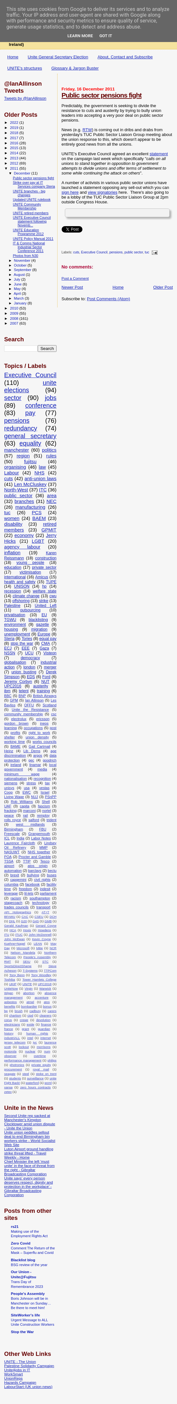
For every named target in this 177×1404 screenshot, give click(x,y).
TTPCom (50, 970)
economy (24, 535)
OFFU (29, 705)
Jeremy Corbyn (18, 681)
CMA (45, 643)
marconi (29, 811)
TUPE (51, 582)
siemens (10, 783)
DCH (53, 916)
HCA (13, 930)
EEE (26, 648)
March (19, 298)
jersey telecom (15, 1042)
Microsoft (23, 948)
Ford (46, 677)
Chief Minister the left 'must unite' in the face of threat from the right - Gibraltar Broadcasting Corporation (29, 1167)
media (42, 769)
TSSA (8, 861)
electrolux (19, 719)
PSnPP (51, 797)
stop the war (22, 643)
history (8, 1033)
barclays (34, 870)
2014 (14, 153)
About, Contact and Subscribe (125, 57)
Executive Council (94, 252)
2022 (14, 122)
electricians (12, 1024)
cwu (53, 596)
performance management (23, 1060)
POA (8, 857)
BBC (8, 696)
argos (37, 755)
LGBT (38, 541)
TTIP (27, 861)
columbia (11, 884)
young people (30, 562)
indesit (45, 889)
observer (10, 1056)
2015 (14, 148)
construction (46, 558)
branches (24, 501)
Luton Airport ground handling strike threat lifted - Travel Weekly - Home (28, 1153)
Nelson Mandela (23, 952)
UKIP (12, 984)
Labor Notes (41, 838)
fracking (10, 811)
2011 (14, 168)
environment (15, 624)
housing (11, 629)
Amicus (41, 577)
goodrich (50, 760)
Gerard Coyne (46, 925)
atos (47, 1002)
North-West (16, 489)
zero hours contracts (35, 1087)
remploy (43, 815)
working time (14, 742)
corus (8, 1020)
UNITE (27, 984)
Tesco (45, 861)
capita (24, 806)
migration (39, 629)
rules (51, 455)
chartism (15, 1015)
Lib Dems (31, 751)
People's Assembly (37, 957)
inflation (12, 552)
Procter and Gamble (35, 857)
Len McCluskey (30, 484)
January (21, 303)
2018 (14, 133)
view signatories (103, 192)
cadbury (35, 1011)
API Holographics (17, 912)
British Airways (44, 696)
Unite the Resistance (30, 709)
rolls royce (12, 820)
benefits (9, 1006)
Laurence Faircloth (19, 843)
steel (25, 1074)
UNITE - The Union (20, 1361)
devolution (43, 1020)
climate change (26, 596)
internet (45, 1038)
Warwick (45, 988)
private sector (44, 567)
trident (52, 820)
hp (44, 586)
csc (54, 714)
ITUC (19, 934)
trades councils (16, 907)
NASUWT (11, 852)
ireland (16, 765)
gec (31, 760)
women (11, 518)
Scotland (49, 705)
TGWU (10, 619)
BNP (22, 696)
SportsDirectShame (18, 966)
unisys (9, 788)
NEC (51, 501)
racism (16, 898)
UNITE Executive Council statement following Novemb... (32, 221)
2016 (14, 143)
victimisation (30, 572)
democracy (30, 658)
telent (23, 691)
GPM (14, 700)
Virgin (29, 988)
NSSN (9, 653)
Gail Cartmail (39, 746)
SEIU (26, 961)
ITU (6, 934)
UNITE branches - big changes (29, 193)
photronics (17, 1065)
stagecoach (13, 903)
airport (9, 866)
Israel (45, 792)
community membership (23, 714)
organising (15, 467)
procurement (13, 1069)
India (20, 838)
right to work (39, 733)
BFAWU (9, 916)
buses (52, 875)
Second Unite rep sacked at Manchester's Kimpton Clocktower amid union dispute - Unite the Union (29, 1121)
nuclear (30, 1051)
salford (33, 820)
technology (41, 903)
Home (13, 57)
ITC (43, 489)
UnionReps (13, 1378)
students (15, 1078)
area (52, 495)
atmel (30, 1002)
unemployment (17, 634)
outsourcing (30, 610)
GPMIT (49, 529)
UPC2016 (12, 686)
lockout (24, 1047)
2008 (14, 318)
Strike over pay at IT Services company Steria (34, 184)
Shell (46, 802)
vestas (44, 788)
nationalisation (15, 778)
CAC (24, 916)
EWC (26, 792)
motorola (10, 1051)
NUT (45, 681)
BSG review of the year (29, 1265)
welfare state (45, 591)
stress (31, 783)
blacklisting (38, 619)
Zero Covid (20, 1243)
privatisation (14, 615)
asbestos (10, 1002)
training (43, 691)
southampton (39, 898)
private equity (41, 1065)
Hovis (27, 930)
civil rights (42, 879)
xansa (8, 1087)
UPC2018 (44, 984)
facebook (32, 884)
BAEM (39, 518)
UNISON (21, 586)
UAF (7, 806)
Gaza (44, 648)
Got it (105, 35)
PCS (37, 512)
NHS (39, 472)
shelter (9, 737)
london (29, 667)
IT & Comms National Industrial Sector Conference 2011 (29, 247)
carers (52, 1011)
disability (13, 524)
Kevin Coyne (41, 939)
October (21, 265)
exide (31, 1024)
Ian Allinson (34, 700)
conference (41, 405)
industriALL (12, 1038)
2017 (14, 138)
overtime (40, 1056)
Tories (27, 638)
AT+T (45, 912)
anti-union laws (41, 478)
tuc (147, 252)
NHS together (39, 852)
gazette (42, 624)
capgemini (18, 879)
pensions (116, 252)
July (17, 279)
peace (9, 815)
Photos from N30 (25, 256)
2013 (14, 158)
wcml (48, 1083)
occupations (33, 728)
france (8, 1029)
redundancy (20, 428)
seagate (9, 1074)
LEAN (38, 943)
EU (44, 615)
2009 (14, 313)
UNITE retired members (31, 213)
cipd (30, 1015)
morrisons (43, 1047)
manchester (16, 450)
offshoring (21, 601)
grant (25, 1029)
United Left (46, 605)
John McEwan (14, 939)
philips (52, 1060)
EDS (31, 677)
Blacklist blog (23, 1260)
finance (46, 1024)
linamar (35, 765)
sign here (70, 192)
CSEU (39, 916)
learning (10, 728)
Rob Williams (22, 802)
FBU (42, 829)
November (22, 260)
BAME (15, 746)
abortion (29, 993)
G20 (24, 921)
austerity (40, 686)
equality (30, 443)
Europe (44, 634)
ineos (44, 723)
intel (30, 1038)
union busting (24, 672)
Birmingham (13, 829)
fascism (44, 806)
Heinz (8, 751)
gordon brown (16, 723)
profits (15, 733)
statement (159, 153)
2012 (14, 163)
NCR (53, 948)
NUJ (34, 797)
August (20, 275)
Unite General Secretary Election (58, 57)
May (18, 289)
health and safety (19, 582)
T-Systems (30, 970)
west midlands (30, 824)
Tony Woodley (41, 975)
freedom (25, 889)
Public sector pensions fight (102, 95)
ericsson (42, 719)
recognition (42, 778)
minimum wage (22, 774)
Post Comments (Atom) (108, 298)
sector (12, 397)
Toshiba (9, 979)
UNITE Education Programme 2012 (28, 232)
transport (43, 907)
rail (25, 815)
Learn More (80, 35)
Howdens (44, 930)
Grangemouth (39, 834)
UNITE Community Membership (27, 206)
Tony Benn (17, 975)
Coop (8, 792)
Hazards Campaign (20, 1382)
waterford (32, 1083)
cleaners (45, 1015)
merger (50, 667)
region (23, 455)
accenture (41, 997)
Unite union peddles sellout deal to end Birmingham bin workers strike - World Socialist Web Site (29, 1138)
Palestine (12, 605)
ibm (7, 691)
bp (6, 1011)
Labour (11, 472)
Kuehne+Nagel (14, 943)
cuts (76, 252)
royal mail (41, 1069)
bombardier (29, 1006)
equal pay (48, 638)
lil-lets (28, 893)
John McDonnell (40, 934)
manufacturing (30, 507)
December (22, 173)
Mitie (39, 948)
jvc (35, 1042)
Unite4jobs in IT (17, 1370)
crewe (24, 1020)
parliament (48, 893)
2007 (14, 323)
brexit (14, 875)
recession (12, 591)
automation (13, 870)
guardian (44, 1029)
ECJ (8, 648)
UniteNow (11, 988)
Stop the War (22, 1332)
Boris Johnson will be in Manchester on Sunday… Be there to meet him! (31, 1303)
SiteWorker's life (25, 1315)
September (23, 270)
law (42, 467)
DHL (12, 921)
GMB (48, 921)
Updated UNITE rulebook (31, 199)
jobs (50, 397)
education (12, 567)
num (47, 1051)
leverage (11, 893)
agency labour (22, 546)
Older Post (163, 287)
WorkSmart (13, 1374)
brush (19, 1011)
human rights (37, 1033)
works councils (45, 742)
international (15, 577)
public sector (134, 252)
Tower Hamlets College (39, 979)
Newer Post (72, 287)
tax (47, 783)
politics (49, 450)
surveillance (35, 1078)
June (18, 284)
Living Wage (14, 797)
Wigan (8, 993)
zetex (8, 1091)
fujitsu (30, 461)
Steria (9, 638)
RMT (7, 961)
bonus (47, 1006)
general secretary (30, 435)
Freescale (12, 834)
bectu (52, 870)
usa (27, 788)
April (18, 293)
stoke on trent (46, 1074)
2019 (14, 127)
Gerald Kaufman (16, 925)
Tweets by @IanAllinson (25, 98)
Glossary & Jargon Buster (75, 68)
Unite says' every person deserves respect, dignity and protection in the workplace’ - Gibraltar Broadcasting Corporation (28, 1186)
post (53, 728)
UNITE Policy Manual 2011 (33, 239)
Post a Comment (75, 278)
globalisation (15, 662)
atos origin (38, 866)
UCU (29, 653)
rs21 (15, 1226)
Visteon (50, 653)
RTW (87, 129)
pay (30, 412)
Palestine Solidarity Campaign (29, 1366)
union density (37, 737)
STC (45, 961)
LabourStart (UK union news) (28, 1386)
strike (44, 601)
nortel (46, 811)
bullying (33, 875)
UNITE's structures (24, 68)
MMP (43, 847)
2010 (14, 308)
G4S (36, 921)
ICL (7, 838)
